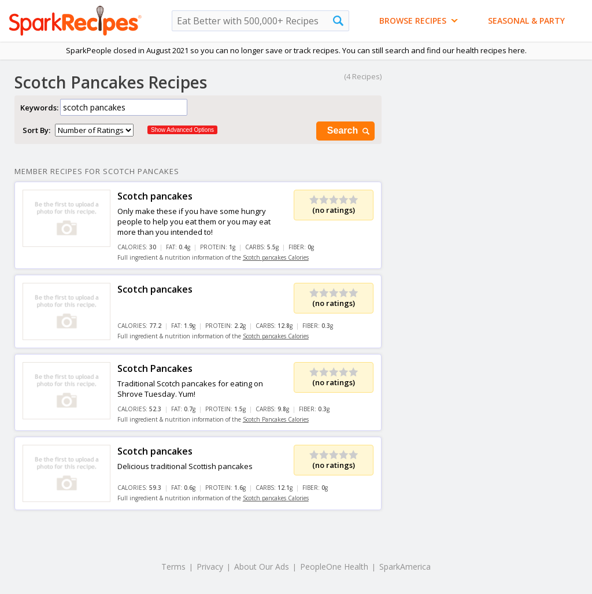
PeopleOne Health (334, 566)
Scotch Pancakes (155, 368)
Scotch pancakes (155, 196)
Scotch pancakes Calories (276, 257)
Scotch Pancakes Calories (276, 419)
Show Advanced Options (182, 130)
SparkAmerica (405, 566)
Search (349, 131)
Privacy (210, 566)
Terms (173, 566)
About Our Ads (261, 566)
